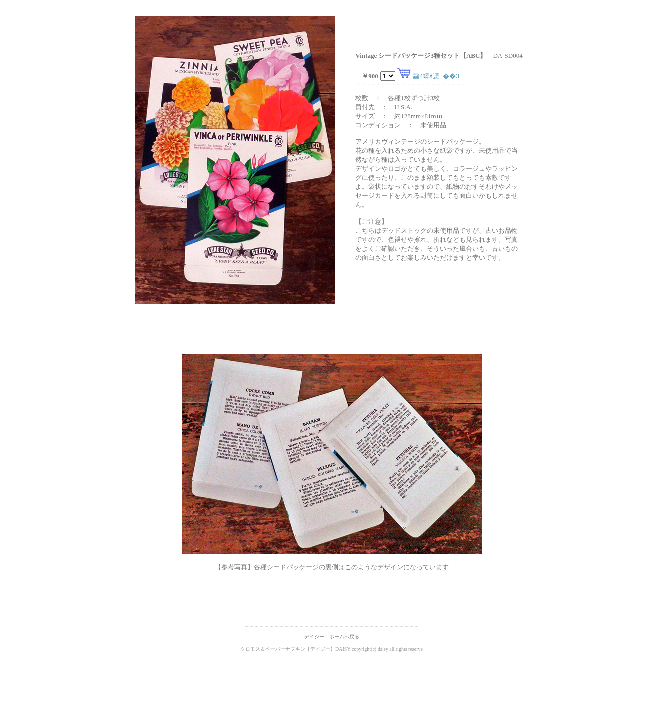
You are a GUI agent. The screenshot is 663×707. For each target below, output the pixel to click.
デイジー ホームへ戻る (331, 636)
